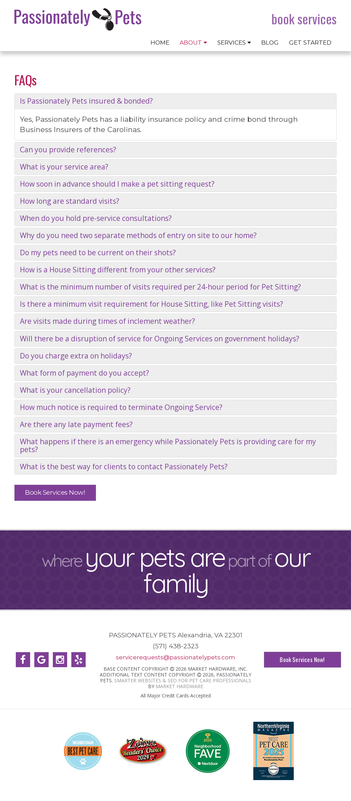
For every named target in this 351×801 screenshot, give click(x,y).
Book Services (304, 18)
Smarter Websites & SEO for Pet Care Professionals (182, 680)
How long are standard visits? (69, 201)
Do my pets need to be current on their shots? (98, 253)
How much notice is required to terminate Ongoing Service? (121, 407)
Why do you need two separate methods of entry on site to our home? (138, 235)
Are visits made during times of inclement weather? (107, 321)
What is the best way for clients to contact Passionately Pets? (124, 467)
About (193, 42)
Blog (270, 42)
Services (234, 42)
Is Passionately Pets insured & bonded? (86, 101)
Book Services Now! (55, 492)
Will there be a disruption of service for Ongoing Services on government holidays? (159, 339)
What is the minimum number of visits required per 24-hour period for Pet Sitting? (160, 287)
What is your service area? (64, 167)
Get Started (310, 42)
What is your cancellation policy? (75, 390)
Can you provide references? (68, 150)
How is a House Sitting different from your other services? (118, 270)
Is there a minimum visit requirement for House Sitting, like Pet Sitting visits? (151, 304)
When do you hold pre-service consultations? (96, 218)
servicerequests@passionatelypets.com (175, 657)
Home (159, 42)
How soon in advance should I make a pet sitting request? (117, 184)
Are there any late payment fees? (76, 424)
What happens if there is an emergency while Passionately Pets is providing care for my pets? (168, 445)
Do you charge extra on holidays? (76, 356)
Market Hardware (179, 686)
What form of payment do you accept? (84, 373)
